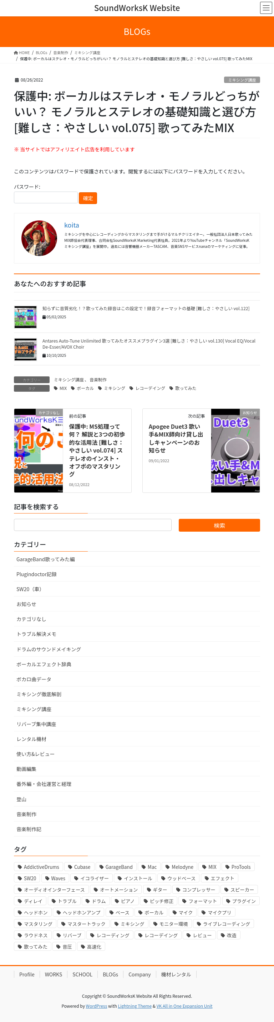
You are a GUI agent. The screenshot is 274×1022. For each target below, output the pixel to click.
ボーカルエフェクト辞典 (43, 664)
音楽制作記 (28, 829)
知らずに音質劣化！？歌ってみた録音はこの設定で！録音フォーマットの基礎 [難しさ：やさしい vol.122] (146, 308)
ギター (160, 889)
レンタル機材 (31, 738)
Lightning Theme (135, 1006)
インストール (138, 878)
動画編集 (26, 768)
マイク (186, 912)
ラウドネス (36, 935)
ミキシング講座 (242, 80)
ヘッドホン (36, 912)
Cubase (82, 867)
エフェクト (223, 878)
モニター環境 (173, 924)
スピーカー (242, 889)
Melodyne (182, 867)
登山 (21, 799)
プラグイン (244, 901)
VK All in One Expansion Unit (185, 1006)
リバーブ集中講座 (36, 724)
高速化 (94, 946)
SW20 (30, 878)
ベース (123, 912)
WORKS (53, 974)
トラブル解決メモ (36, 633)
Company (139, 974)
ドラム (99, 901)
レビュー (202, 935)
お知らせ (26, 604)
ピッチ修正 (162, 901)
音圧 (67, 946)
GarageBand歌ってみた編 (45, 559)
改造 (232, 935)
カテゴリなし (31, 618)
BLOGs (110, 974)
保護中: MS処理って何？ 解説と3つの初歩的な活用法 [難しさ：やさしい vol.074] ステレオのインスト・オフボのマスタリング (97, 450)
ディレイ (33, 901)
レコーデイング (150, 388)
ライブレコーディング (226, 924)
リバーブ (72, 935)
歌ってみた (185, 388)
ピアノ (128, 901)
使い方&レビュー (35, 753)
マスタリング (38, 924)
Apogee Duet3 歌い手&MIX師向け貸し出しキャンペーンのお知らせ (176, 438)
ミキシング (114, 388)
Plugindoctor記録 (36, 574)
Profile (27, 974)
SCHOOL (82, 974)
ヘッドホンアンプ (82, 912)
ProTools (241, 867)
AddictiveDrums (41, 867)
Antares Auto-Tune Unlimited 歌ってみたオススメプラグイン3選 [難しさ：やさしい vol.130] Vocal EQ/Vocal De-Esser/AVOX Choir (148, 344)
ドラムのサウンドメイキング (48, 649)
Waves (58, 878)
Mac (152, 867)
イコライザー (94, 878)
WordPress (96, 1006)
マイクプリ (219, 912)
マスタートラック (86, 924)
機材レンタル (176, 974)
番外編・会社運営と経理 (43, 783)
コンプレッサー (198, 889)
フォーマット (202, 901)
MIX (63, 388)
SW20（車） (30, 589)
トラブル (67, 901)
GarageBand (119, 867)
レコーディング (112, 935)
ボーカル (85, 388)
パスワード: (46, 193)
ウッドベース (181, 878)
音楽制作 (98, 379)
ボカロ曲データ (33, 679)
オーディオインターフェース (54, 889)
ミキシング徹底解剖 (38, 694)
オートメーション (119, 889)
